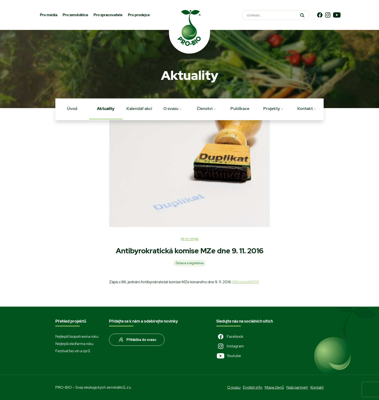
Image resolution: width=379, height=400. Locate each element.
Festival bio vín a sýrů (72, 350)
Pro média (48, 15)
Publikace (239, 108)
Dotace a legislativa (190, 263)
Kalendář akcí (139, 108)
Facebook (229, 336)
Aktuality (106, 108)
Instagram (230, 346)
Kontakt (305, 108)
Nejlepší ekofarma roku (74, 343)
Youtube (228, 356)
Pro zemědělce (75, 15)
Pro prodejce (139, 15)
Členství (204, 108)
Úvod (72, 108)
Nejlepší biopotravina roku (76, 336)
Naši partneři (297, 387)
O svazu (170, 108)
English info (252, 387)
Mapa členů (274, 387)
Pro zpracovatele (108, 15)
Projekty (271, 108)
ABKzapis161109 (245, 281)
